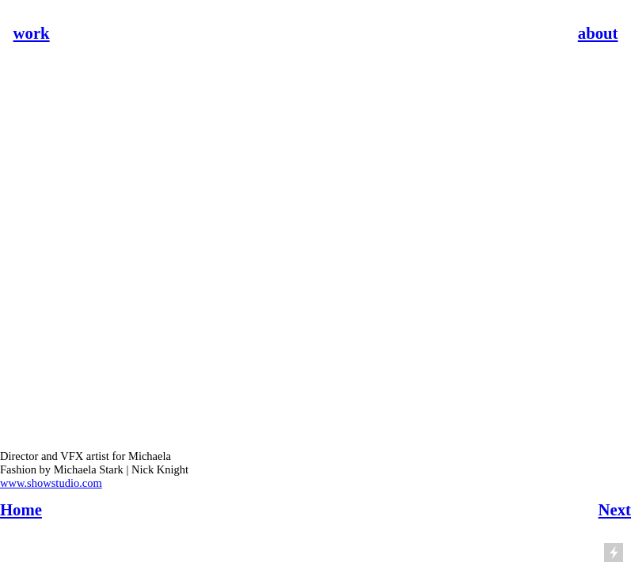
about (598, 33)
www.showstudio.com (51, 483)
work (31, 33)
